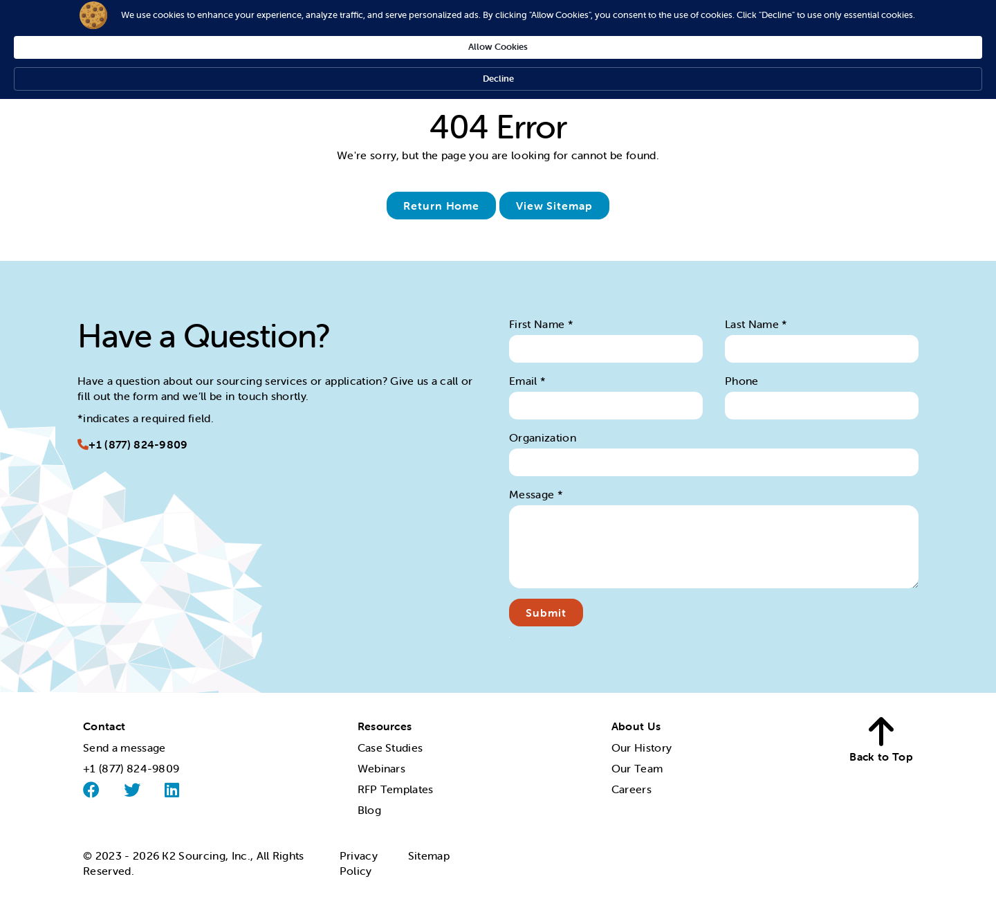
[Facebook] (91, 790)
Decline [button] (779, 26)
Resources (385, 726)
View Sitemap (554, 205)
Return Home (441, 205)
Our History (641, 747)
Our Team (637, 768)
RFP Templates (396, 789)
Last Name (756, 324)
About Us (636, 726)
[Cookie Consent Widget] (498, 26)
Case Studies (390, 747)
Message (536, 494)
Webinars (382, 768)
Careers (631, 789)
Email (527, 381)
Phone (742, 381)
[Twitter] (132, 789)
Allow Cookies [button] (691, 25)
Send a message (124, 747)
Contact (104, 726)
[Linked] (172, 789)
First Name (541, 324)
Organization (542, 437)
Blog (369, 810)
